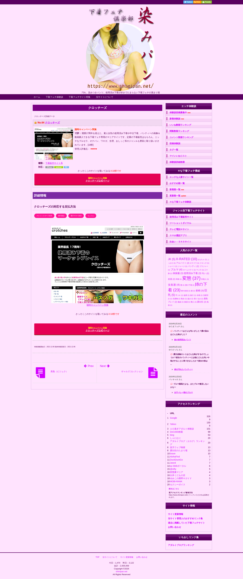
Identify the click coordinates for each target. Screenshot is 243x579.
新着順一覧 (177, 189)
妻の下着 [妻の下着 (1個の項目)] (189, 285)
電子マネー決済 (76, 216)
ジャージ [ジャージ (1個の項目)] (182, 266)
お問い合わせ (174, 527)
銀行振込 (61, 216)
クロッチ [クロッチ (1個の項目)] (204, 263)
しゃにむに (175, 438)
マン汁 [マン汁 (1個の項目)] (200, 270)
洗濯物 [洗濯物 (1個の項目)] (176, 299)
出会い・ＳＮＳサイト (180, 242)
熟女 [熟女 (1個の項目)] (184, 299)
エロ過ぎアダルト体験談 (182, 429)
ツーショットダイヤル (180, 223)
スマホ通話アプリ (178, 235)
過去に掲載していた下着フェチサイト (186, 523)
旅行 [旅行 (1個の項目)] (193, 295)
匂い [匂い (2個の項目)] (205, 273)
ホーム (37, 97)
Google (173, 418)
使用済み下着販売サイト (181, 217)
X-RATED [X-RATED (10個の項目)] (186, 259)
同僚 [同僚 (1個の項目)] (179, 279)
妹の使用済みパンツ (182, 340)
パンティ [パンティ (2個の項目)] (193, 266)
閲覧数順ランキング (179, 131)
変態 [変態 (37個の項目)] (191, 278)
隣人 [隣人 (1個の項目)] (194, 302)
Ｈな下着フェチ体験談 (180, 202)
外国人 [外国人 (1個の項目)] (205, 279)
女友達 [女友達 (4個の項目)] (174, 284)
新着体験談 (177, 119)
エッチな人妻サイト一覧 (181, 177)
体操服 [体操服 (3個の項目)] (178, 273)
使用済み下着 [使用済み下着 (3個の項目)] (192, 273)
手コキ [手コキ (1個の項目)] (179, 295)
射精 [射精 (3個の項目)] (200, 290)
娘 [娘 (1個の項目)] (193, 291)
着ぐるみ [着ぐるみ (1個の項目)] (198, 299)
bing (172, 435)
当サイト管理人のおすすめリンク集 (185, 518)
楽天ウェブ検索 (177, 447)
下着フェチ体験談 (54, 97)
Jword (173, 463)
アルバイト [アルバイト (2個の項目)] (182, 263)
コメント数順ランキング (181, 137)
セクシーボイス (177, 484)
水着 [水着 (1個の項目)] (200, 295)
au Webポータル (178, 466)
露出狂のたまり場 (178, 450)
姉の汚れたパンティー (183, 369)
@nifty (173, 469)
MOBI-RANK (176, 481)
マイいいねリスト (178, 156)
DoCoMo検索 (176, 432)
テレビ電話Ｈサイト (179, 229)
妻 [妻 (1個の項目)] (182, 285)
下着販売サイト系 (54, 163)
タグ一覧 (174, 150)
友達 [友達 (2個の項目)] (171, 279)
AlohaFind (175, 456)
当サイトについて (104, 97)
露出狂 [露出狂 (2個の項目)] (201, 302)
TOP (97, 557)
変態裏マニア (176, 472)
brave (172, 453)
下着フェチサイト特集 (79, 97)
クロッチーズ (52, 122)
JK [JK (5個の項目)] (171, 259)
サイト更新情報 (175, 514)
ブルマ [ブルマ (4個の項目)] (176, 269)
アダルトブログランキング (181, 545)
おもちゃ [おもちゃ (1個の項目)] (202, 259)
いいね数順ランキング (180, 125)
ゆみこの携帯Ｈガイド (181, 478)
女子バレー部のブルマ (183, 392)
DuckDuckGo (176, 459)
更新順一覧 (178, 196)
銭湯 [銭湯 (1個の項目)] (187, 302)
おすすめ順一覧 (177, 183)
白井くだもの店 (177, 475)
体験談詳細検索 (177, 162)
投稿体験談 (175, 143)
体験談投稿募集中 (180, 112)
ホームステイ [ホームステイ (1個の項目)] (189, 270)
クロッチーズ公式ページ (97, 179)
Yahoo (173, 424)
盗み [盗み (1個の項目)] (190, 299)
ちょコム (91, 216)
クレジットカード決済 (44, 216)
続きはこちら (174, 489)
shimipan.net (121, 571)
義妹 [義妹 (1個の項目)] (181, 302)
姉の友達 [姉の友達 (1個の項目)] (185, 291)
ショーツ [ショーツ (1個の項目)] (172, 266)
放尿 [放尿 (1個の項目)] (187, 295)
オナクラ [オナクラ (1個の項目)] (194, 263)
